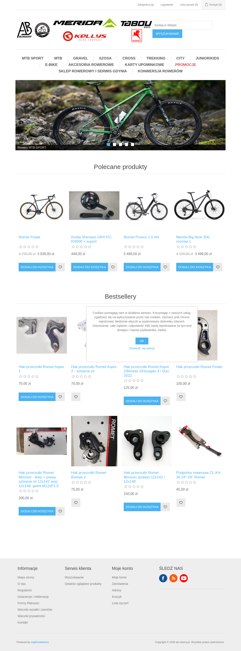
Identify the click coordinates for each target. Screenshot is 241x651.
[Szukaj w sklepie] (182, 25)
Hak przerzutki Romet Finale (199, 367)
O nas (22, 584)
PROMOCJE (185, 65)
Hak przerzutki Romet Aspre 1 (41, 369)
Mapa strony (26, 577)
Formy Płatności (28, 603)
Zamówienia (120, 584)
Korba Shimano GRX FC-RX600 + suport (91, 239)
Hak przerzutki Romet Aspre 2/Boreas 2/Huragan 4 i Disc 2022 (146, 371)
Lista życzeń (120, 603)
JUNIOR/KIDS (207, 58)
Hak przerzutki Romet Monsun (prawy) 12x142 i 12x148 (144, 477)
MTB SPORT (32, 58)
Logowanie (167, 4)
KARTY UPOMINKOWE (144, 65)
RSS (173, 578)
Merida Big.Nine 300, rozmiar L (193, 239)
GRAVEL (80, 58)
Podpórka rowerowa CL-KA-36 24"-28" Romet (199, 475)
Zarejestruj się (146, 4)
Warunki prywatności (31, 616)
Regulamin (25, 590)
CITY (180, 58)
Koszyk (117, 596)
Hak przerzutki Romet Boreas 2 (88, 475)
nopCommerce (40, 642)
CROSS (128, 58)
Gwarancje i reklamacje (33, 596)
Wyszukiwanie (74, 577)
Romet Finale (29, 237)
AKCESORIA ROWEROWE (91, 65)
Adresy (116, 590)
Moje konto (119, 577)
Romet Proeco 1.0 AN (141, 237)
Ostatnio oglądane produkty (83, 584)
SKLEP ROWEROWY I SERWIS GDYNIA (93, 71)
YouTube (184, 578)
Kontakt (23, 622)
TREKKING (156, 58)
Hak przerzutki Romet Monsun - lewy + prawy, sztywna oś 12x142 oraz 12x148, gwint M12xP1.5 (39, 479)
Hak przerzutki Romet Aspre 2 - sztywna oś (94, 369)
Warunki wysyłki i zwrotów (35, 609)
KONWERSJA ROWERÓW (160, 71)
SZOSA (105, 58)
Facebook (163, 578)
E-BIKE (51, 65)
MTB (58, 58)
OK (142, 341)
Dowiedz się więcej (142, 348)
